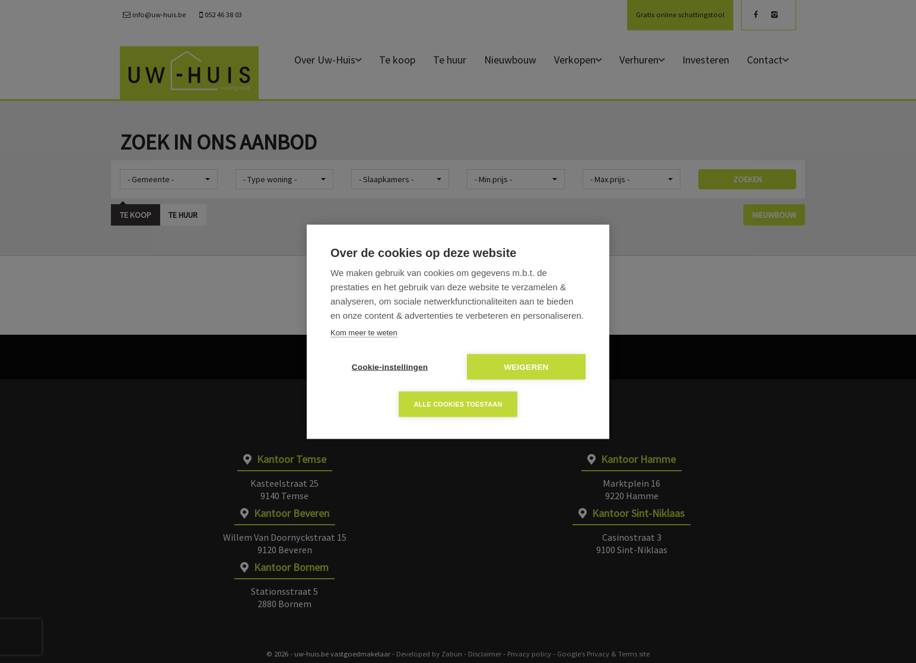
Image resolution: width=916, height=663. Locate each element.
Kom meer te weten (363, 332)
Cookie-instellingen (390, 366)
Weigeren (526, 366)
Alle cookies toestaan (458, 403)
